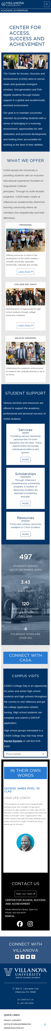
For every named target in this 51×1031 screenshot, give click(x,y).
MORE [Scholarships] (25, 503)
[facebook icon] (17, 957)
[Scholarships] (25, 489)
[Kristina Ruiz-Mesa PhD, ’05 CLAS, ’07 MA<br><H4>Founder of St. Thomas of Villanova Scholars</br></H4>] (23, 866)
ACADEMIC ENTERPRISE (14, 10)
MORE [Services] (25, 459)
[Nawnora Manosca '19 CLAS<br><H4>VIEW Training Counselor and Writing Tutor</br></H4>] (30, 866)
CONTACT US (27, 1000)
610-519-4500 (27, 1003)
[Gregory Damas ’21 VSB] (24, 866)
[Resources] (25, 527)
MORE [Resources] (25, 534)
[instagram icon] (33, 957)
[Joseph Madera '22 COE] (28, 866)
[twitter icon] (22, 957)
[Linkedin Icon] (28, 957)
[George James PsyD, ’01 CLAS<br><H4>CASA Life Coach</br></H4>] (21, 866)
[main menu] (46, 4)
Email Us (10, 916)
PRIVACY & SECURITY (12, 1020)
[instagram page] (30, 924)
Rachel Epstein (13, 741)
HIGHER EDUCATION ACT (14, 1028)
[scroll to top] (45, 1025)
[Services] (25, 445)
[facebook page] (20, 924)
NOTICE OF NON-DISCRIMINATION (17, 1024)
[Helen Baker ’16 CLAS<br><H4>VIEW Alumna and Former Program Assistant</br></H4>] (26, 866)
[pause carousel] (27, 863)
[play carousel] (24, 863)
